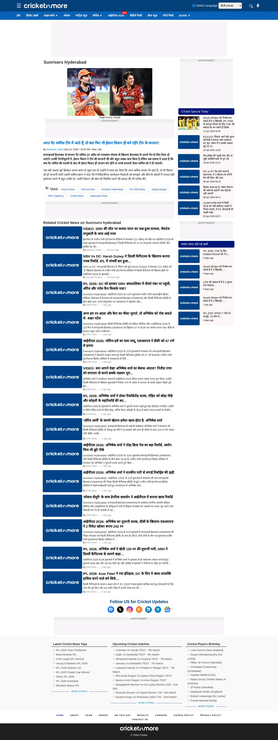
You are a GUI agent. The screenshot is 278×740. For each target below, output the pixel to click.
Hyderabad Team (99, 196)
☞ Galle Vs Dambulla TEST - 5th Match (136, 654)
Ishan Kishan (68, 189)
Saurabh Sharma (94, 277)
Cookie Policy (184, 715)
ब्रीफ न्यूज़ (152, 15)
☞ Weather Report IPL (66, 685)
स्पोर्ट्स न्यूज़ (81, 15)
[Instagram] (129, 609)
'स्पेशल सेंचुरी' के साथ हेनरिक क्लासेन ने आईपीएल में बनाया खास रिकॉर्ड (128, 497)
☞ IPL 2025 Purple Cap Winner (71, 672)
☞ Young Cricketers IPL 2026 (70, 663)
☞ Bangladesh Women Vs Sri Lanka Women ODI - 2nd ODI (145, 685)
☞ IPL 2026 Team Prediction (69, 650)
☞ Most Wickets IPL (65, 654)
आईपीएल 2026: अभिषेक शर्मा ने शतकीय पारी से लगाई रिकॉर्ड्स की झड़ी (128, 472)
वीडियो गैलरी (136, 15)
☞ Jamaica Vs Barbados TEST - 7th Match (138, 663)
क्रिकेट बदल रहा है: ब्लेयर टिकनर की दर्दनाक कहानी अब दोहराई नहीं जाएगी (218, 190)
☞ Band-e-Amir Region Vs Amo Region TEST (139, 680)
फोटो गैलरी (168, 15)
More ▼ (184, 15)
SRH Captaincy (56, 196)
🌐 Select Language (205, 5)
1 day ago (106, 305)
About (74, 715)
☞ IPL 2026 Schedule (65, 681)
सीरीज (97, 15)
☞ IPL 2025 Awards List (67, 667)
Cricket (143, 735)
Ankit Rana (91, 389)
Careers (161, 715)
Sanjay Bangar (159, 189)
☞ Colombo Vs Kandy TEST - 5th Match (136, 650)
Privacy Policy (211, 715)
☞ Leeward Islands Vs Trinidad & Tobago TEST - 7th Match (144, 668)
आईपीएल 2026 (116, 15)
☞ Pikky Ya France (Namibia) (204, 662)
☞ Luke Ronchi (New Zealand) (205, 650)
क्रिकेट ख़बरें (32, 15)
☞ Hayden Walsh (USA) (201, 674)
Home (60, 715)
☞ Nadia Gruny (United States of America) (206, 680)
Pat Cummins (88, 189)
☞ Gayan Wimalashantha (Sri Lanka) (204, 655)
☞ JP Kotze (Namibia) (200, 687)
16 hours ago (113, 250)
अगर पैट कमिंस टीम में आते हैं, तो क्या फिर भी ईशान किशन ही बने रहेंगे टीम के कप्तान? (101, 143)
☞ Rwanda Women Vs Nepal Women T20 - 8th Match (144, 692)
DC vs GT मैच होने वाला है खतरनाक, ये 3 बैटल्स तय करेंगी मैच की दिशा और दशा (217, 174)
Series (103, 715)
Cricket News (77, 196)
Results (143, 715)
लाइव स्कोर (51, 15)
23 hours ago (113, 277)
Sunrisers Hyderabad (112, 189)
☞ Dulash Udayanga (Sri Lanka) (206, 696)
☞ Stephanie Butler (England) (204, 691)
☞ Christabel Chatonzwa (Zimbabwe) (201, 667)
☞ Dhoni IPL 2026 (63, 676)
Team (88, 715)
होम (18, 15)
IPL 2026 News (137, 189)
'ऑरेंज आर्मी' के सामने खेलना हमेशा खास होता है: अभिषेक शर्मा (122, 420)
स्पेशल (67, 15)
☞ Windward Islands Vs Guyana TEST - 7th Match (142, 658)
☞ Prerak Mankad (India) (202, 700)
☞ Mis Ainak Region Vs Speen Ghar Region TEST (142, 675)
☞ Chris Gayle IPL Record (68, 658)
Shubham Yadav (55, 149)
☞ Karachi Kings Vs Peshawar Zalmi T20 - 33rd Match (145, 696)
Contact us (140, 719)
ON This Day (123, 715)
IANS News (92, 305)
